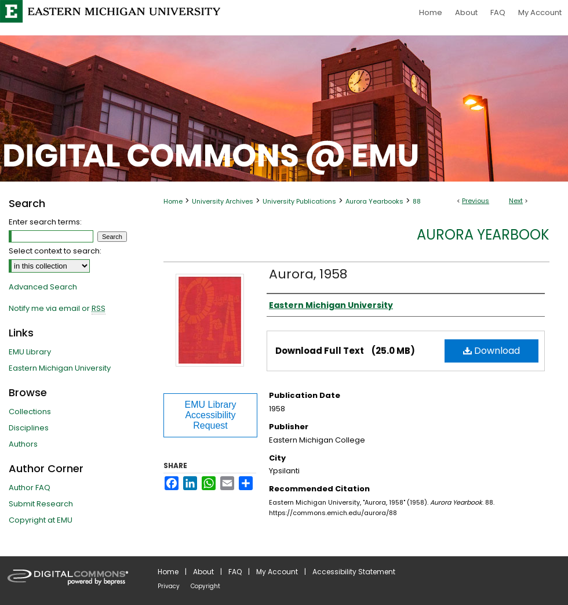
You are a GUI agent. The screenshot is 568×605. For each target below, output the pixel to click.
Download (491, 350)
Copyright (205, 586)
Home (173, 201)
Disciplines (29, 427)
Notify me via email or (57, 308)
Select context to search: (55, 250)
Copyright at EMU (40, 520)
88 (417, 201)
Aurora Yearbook (483, 234)
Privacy (169, 586)
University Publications (299, 201)
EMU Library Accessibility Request (210, 415)
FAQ (235, 572)
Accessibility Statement (353, 572)
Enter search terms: (45, 221)
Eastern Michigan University (60, 368)
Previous (475, 200)
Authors (23, 444)
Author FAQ (29, 487)
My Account (277, 572)
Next (516, 200)
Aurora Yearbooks (374, 201)
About (203, 572)
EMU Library (30, 351)
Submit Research (41, 503)
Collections (30, 411)
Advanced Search (43, 286)
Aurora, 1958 (308, 274)
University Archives (222, 201)
